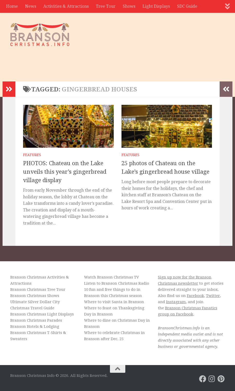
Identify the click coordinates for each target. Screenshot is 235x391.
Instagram (176, 302)
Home (12, 6)
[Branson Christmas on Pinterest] (221, 379)
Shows (129, 6)
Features (32, 155)
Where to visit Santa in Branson (114, 302)
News (30, 6)
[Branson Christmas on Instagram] (212, 379)
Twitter (213, 295)
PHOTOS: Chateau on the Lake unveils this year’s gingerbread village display (64, 171)
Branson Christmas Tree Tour (37, 289)
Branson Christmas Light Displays (42, 314)
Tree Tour (106, 6)
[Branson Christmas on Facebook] (202, 379)
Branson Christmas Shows (34, 295)
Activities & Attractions (66, 6)
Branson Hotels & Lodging (34, 326)
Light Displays (156, 6)
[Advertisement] (131, 60)
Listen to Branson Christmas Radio (116, 283)
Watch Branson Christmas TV (111, 277)
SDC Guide (187, 6)
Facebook (195, 295)
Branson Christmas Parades (36, 320)
